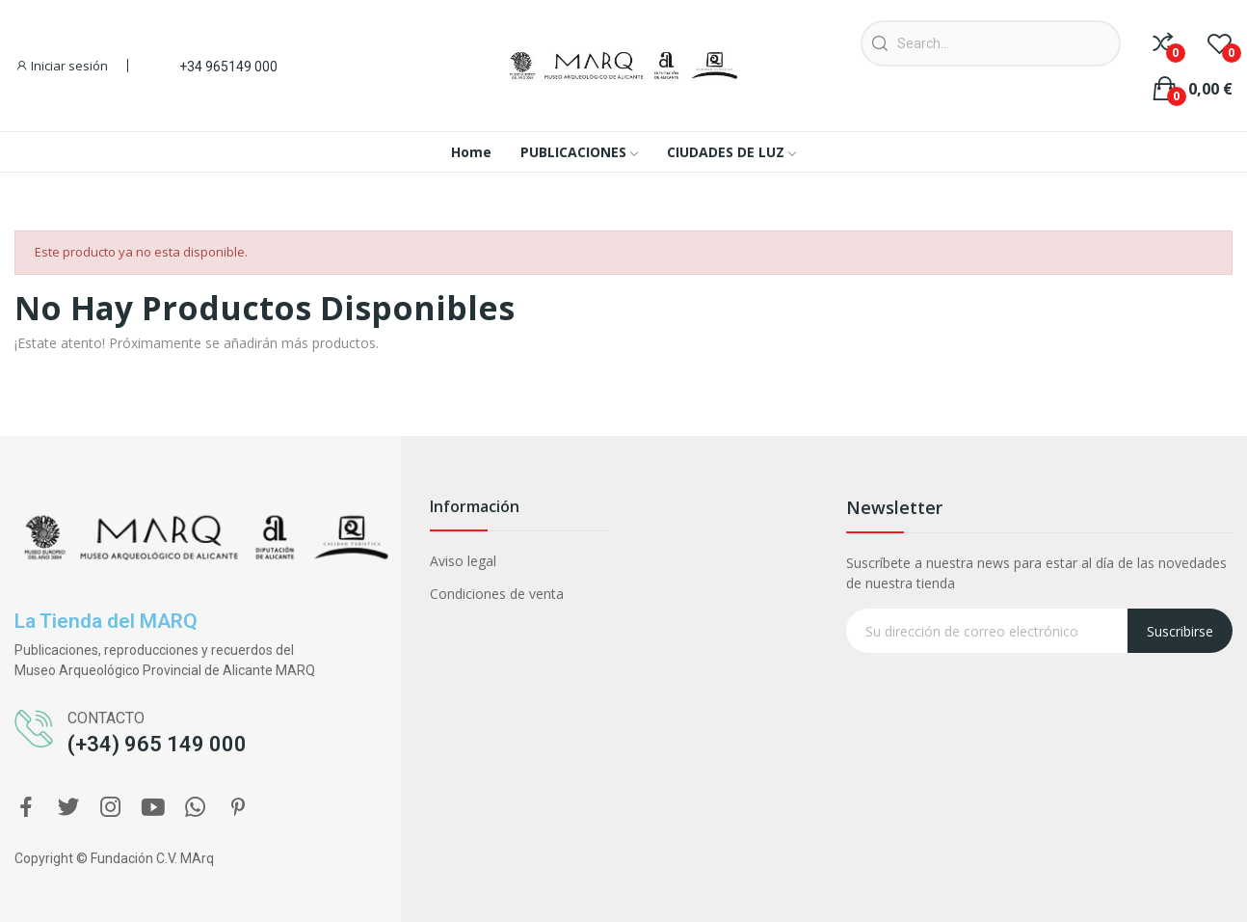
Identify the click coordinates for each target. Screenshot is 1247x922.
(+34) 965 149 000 (157, 744)
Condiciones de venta (497, 593)
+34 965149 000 (228, 66)
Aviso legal (463, 561)
